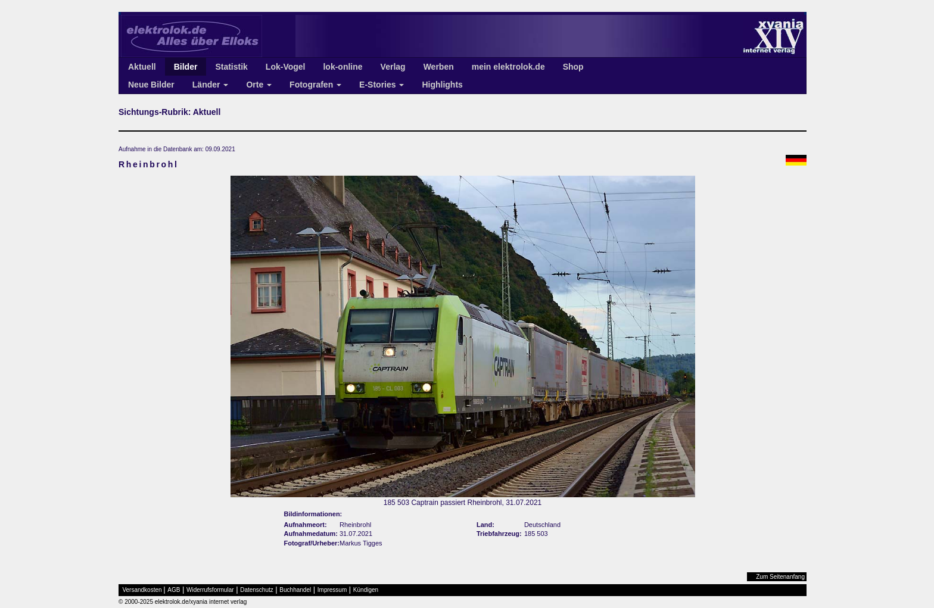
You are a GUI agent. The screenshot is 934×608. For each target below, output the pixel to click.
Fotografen (315, 84)
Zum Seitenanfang (780, 576)
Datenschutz (256, 590)
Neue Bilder (151, 84)
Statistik (231, 66)
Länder (210, 84)
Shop (573, 66)
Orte (259, 84)
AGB (173, 590)
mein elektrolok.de (508, 66)
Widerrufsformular (210, 590)
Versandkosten (142, 590)
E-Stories (381, 84)
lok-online (342, 66)
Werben (439, 66)
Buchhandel (295, 590)
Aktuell (142, 66)
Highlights (442, 84)
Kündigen (365, 590)
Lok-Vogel (286, 66)
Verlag (393, 66)
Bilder (186, 66)
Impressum (332, 590)
